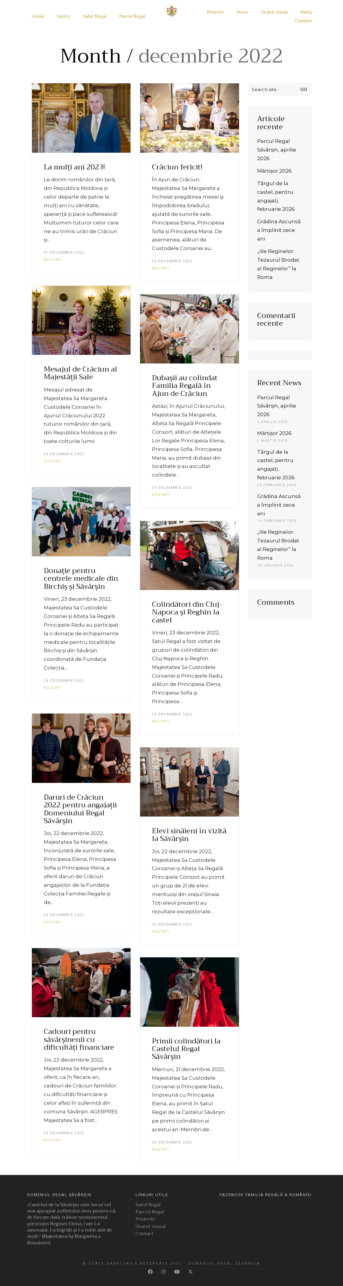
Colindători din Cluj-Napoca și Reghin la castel (187, 612)
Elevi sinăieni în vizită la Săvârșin (189, 835)
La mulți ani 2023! (74, 167)
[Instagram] (164, 1272)
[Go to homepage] (171, 17)
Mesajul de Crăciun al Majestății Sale (80, 373)
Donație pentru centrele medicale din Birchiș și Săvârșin (81, 578)
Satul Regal (148, 1205)
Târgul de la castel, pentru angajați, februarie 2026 (276, 196)
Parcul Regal (150, 1212)
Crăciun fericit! (177, 167)
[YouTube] (177, 1272)
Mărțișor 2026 (274, 171)
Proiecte (145, 1219)
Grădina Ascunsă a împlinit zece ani (279, 230)
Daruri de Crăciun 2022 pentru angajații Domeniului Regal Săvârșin (80, 809)
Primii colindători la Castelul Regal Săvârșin (186, 1049)
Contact (144, 1234)
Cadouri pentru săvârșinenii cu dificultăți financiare (79, 1039)
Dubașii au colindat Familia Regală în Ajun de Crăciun (185, 385)
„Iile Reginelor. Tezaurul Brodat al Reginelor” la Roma (278, 264)
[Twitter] (191, 1272)
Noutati (53, 259)
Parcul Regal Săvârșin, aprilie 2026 (276, 149)
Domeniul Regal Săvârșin (224, 1263)
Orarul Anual (151, 1227)
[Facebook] (150, 1272)
